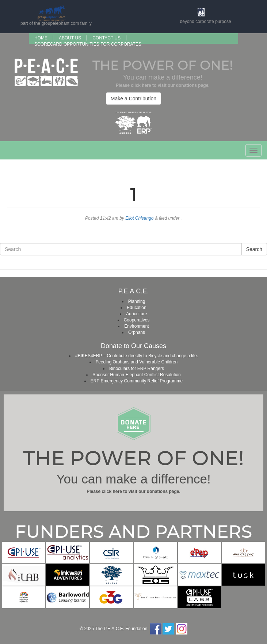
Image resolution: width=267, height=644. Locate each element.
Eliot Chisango (139, 218)
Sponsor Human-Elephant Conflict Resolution (136, 374)
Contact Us (106, 38)
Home (40, 38)
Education (136, 307)
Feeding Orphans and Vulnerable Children (137, 362)
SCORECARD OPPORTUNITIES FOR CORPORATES (87, 44)
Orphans (136, 332)
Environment (136, 326)
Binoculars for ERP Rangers (136, 368)
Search (254, 249)
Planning (136, 301)
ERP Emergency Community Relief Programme (137, 380)
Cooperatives (137, 320)
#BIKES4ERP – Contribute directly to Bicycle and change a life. (136, 355)
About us (70, 38)
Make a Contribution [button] (133, 98)
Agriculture (136, 313)
